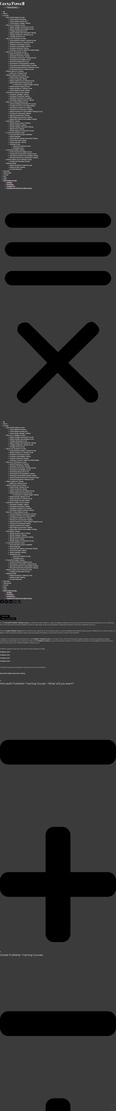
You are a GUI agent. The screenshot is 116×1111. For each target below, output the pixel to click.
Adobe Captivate (15, 136)
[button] (58, 305)
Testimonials (7, 173)
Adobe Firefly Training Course (19, 77)
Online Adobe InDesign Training (20, 23)
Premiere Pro (10, 186)
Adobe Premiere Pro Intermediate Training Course (26, 111)
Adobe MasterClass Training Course (21, 83)
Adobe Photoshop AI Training (19, 54)
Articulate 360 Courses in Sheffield (21, 134)
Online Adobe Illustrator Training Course (23, 40)
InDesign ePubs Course (17, 36)
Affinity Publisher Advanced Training (21, 127)
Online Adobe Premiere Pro (19, 21)
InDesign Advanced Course (18, 31)
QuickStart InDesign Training (19, 94)
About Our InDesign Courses (15, 25)
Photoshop (10, 184)
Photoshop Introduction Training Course (23, 58)
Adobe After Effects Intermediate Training (23, 119)
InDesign (9, 182)
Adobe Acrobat (11, 163)
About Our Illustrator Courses (16, 38)
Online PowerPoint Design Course (21, 152)
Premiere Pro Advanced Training (20, 113)
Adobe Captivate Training (18, 142)
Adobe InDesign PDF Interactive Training (23, 33)
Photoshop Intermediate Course (20, 59)
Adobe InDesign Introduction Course (22, 27)
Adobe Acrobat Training (17, 167)
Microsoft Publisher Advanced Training (12, 673)
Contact (5, 175)
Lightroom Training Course (18, 73)
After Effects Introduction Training (21, 117)
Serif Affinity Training (13, 121)
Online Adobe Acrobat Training (20, 90)
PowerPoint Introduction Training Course (23, 154)
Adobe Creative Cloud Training (16, 75)
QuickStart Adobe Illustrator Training (22, 100)
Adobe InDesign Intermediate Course (22, 29)
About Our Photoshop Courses (16, 52)
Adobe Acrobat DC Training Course (21, 88)
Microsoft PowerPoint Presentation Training (24, 157)
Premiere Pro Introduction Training (21, 109)
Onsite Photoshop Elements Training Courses (24, 67)
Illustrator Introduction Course (20, 44)
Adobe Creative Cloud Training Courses (19, 159)
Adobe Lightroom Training (14, 71)
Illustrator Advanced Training (19, 48)
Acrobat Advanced (16, 169)
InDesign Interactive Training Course (21, 35)
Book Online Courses (10, 180)
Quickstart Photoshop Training (20, 56)
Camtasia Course (15, 144)
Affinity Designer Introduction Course (22, 131)
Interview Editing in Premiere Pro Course (23, 104)
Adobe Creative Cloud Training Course (22, 81)
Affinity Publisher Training (18, 125)
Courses (5, 15)
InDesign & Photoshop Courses (20, 161)
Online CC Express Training (18, 79)
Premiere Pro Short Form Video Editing (22, 106)
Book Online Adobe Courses (15, 17)
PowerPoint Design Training (15, 150)
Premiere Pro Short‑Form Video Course (19, 188)
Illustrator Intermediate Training (20, 46)
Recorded (6, 171)
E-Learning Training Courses (15, 132)
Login (5, 179)
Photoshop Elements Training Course (22, 69)
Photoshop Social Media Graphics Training (23, 65)
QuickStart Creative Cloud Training (17, 92)
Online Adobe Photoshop (18, 19)
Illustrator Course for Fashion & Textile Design (24, 50)
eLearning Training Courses (21, 146)
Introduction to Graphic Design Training (26, 84)
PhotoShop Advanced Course (19, 61)
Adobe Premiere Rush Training (20, 115)
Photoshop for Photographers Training (22, 63)
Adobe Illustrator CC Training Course (21, 42)
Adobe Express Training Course (20, 86)
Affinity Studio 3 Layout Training (20, 123)
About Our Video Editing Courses (17, 102)
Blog (4, 177)
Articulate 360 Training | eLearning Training (24, 138)
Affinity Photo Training (17, 129)
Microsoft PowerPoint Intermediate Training (24, 156)
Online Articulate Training (18, 140)
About (5, 13)
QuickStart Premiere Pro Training (20, 98)
